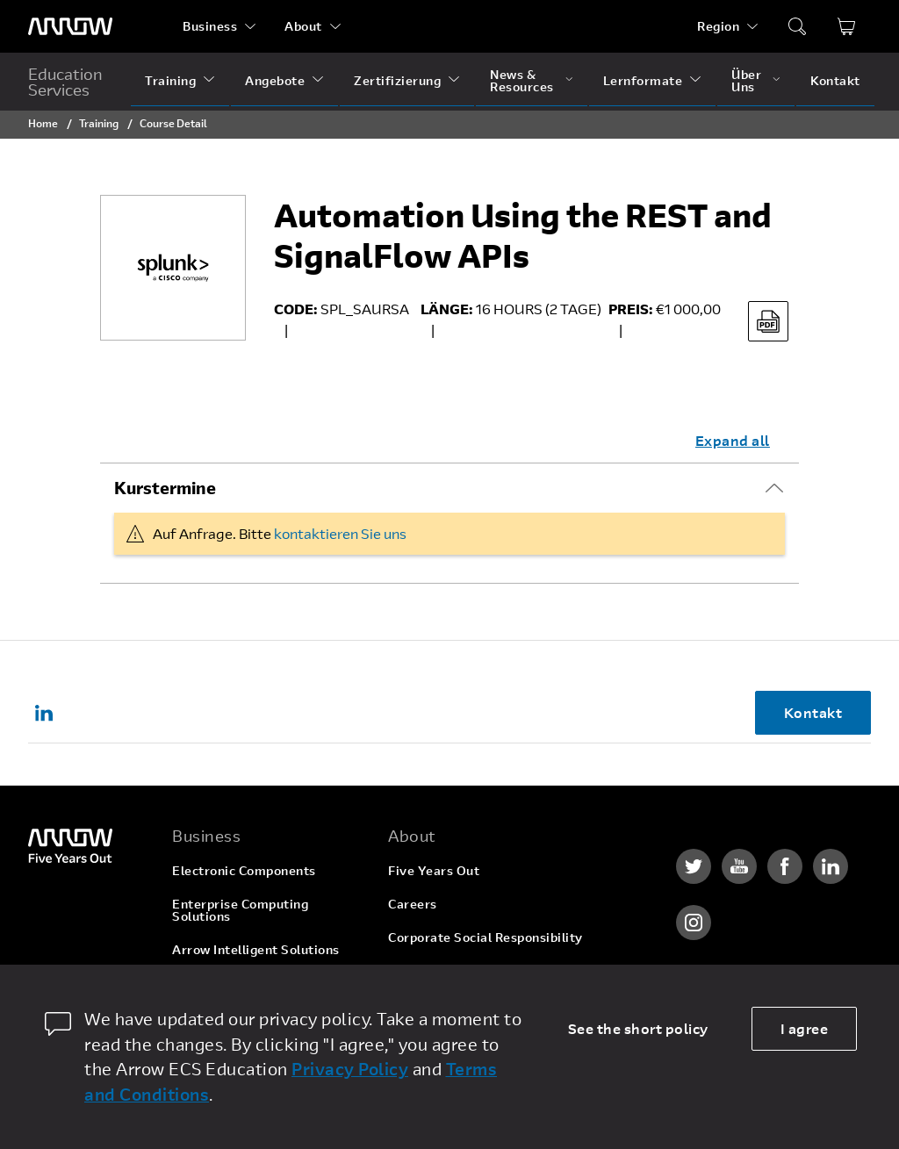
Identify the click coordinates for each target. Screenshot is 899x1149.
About (303, 26)
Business (210, 26)
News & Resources (522, 80)
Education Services (65, 81)
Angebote (275, 80)
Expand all (732, 440)
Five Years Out (433, 870)
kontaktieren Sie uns (340, 533)
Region (718, 26)
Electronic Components (244, 870)
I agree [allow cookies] (804, 1028)
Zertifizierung (397, 80)
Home (43, 123)
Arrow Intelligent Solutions (256, 949)
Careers (412, 903)
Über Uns (746, 80)
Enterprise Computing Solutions (240, 909)
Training (170, 80)
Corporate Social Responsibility (485, 937)
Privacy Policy (349, 1069)
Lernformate (643, 80)
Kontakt (835, 80)
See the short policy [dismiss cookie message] (638, 1028)
